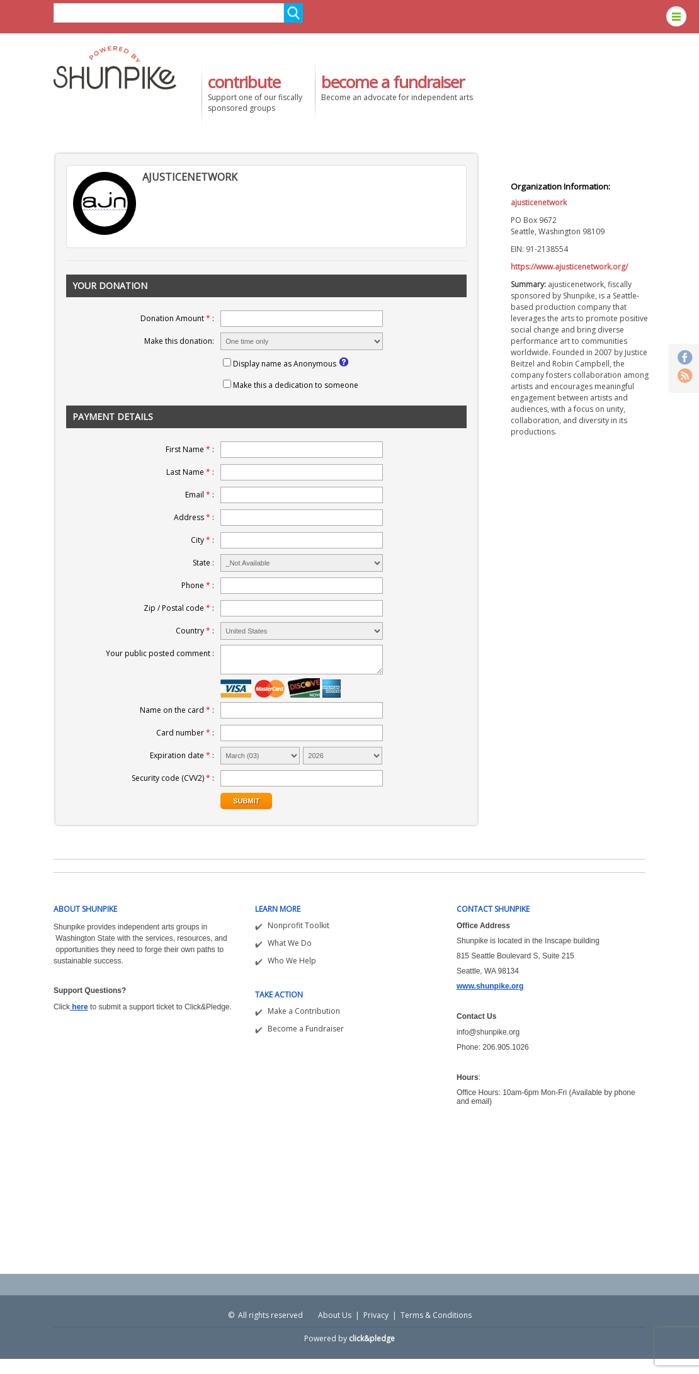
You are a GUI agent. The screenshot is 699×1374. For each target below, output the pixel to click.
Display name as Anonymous (284, 363)
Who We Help (292, 960)
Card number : (185, 732)
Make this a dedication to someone (295, 385)
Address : (194, 517)
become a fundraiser (392, 82)
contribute (244, 82)
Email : (199, 494)
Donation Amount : (177, 318)
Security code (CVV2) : (173, 778)
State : (203, 562)
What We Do (290, 943)
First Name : (190, 449)
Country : (195, 630)
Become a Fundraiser (306, 1028)
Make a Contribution (304, 1011)
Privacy (376, 1315)
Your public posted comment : (160, 653)
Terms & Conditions (436, 1315)
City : (202, 540)
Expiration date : (182, 755)
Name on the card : (177, 710)
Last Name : (190, 472)
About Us (334, 1315)
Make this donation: (179, 341)
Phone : (197, 585)
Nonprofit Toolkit (298, 925)
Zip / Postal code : (179, 608)
